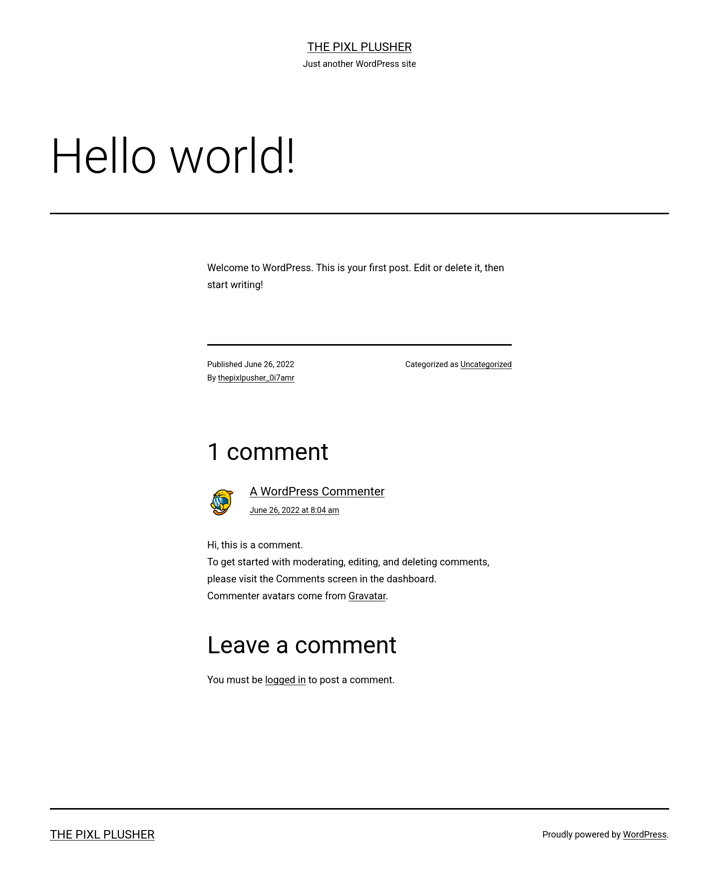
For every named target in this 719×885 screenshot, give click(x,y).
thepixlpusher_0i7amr (256, 378)
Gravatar (367, 596)
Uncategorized (486, 364)
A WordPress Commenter (317, 491)
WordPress (645, 834)
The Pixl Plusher (359, 47)
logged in (285, 680)
